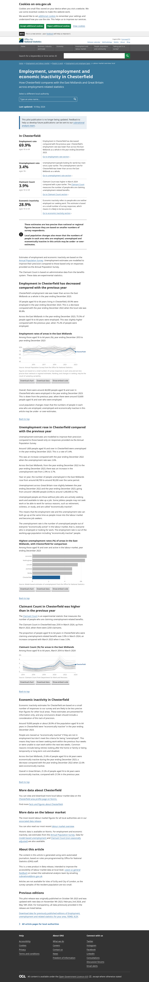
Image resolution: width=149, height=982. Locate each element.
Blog (128, 42)
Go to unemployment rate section (57, 175)
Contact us (58, 949)
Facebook (91, 949)
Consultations (93, 957)
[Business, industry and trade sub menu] (45, 48)
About (122, 42)
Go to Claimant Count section (55, 194)
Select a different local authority (34, 93)
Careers (56, 945)
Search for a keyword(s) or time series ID (38, 56)
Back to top (24, 419)
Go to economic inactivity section (57, 213)
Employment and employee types (78, 63)
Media (116, 42)
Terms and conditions (29, 953)
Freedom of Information (64, 957)
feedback (50, 34)
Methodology (107, 42)
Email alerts (92, 966)
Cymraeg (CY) (126, 39)
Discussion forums (95, 961)
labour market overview (63, 826)
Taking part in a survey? (119, 47)
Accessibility (24, 941)
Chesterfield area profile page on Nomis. (38, 799)
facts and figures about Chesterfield (46, 804)
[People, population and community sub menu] (101, 48)
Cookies (22, 945)
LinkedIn (91, 953)
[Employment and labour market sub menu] (82, 48)
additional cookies (47, 16)
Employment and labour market (38, 63)
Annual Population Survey (31, 260)
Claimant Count (77, 184)
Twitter (90, 941)
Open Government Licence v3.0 (75, 976)
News (55, 953)
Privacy (22, 949)
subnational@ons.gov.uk (30, 876)
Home (23, 46)
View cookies (79, 26)
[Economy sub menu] (64, 48)
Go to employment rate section (56, 156)
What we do (58, 941)
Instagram (91, 945)
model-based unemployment (33, 838)
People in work (57, 63)
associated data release (30, 821)
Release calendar (93, 42)
